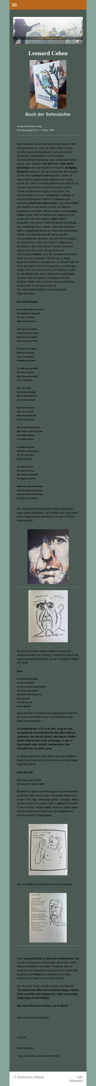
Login (80, 1076)
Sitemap (39, 1076)
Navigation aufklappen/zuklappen (48, 5)
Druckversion (23, 1076)
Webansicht (76, 1080)
